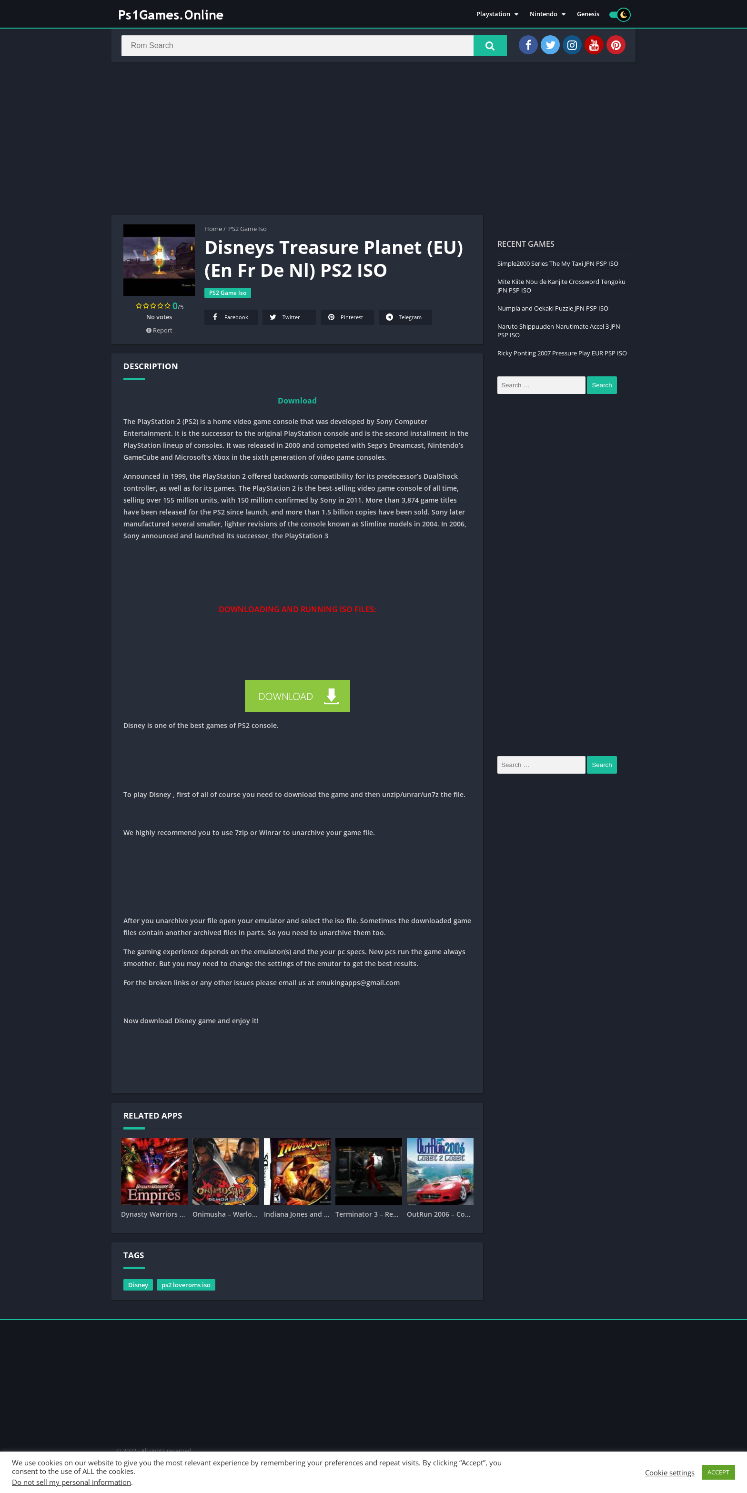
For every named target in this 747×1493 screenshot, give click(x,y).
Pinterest (344, 318)
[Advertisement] (373, 140)
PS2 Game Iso (247, 230)
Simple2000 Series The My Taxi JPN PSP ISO (557, 265)
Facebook (229, 318)
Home (213, 230)
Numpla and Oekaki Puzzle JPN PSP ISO (552, 309)
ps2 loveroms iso (186, 1286)
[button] (488, 46)
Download (297, 402)
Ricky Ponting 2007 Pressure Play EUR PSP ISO (562, 354)
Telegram (403, 318)
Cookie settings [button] (670, 1472)
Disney (138, 1286)
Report (159, 331)
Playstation (493, 14)
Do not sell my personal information (71, 1482)
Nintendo (543, 14)
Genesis (588, 14)
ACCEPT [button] (718, 1472)
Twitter (284, 318)
